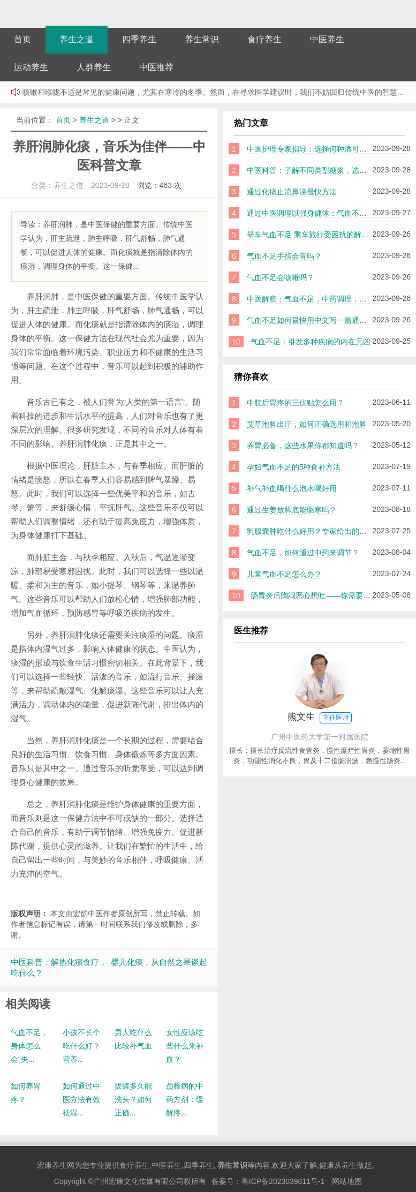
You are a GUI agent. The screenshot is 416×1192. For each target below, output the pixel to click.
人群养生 (94, 67)
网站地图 (347, 1181)
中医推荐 (156, 67)
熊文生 (320, 717)
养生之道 (76, 39)
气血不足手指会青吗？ (284, 256)
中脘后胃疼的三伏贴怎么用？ (295, 402)
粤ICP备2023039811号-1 (283, 1181)
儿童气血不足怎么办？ (284, 574)
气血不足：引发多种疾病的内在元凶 (310, 341)
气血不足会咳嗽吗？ (280, 277)
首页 (22, 39)
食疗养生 (264, 39)
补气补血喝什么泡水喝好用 (292, 488)
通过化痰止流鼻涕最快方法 (292, 191)
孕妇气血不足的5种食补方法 (294, 467)
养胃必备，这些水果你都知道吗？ (303, 445)
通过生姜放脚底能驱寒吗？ (292, 510)
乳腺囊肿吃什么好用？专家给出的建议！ (314, 531)
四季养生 (139, 39)
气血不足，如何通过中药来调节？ (303, 552)
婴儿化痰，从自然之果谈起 (159, 962)
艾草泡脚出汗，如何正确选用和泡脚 (307, 424)
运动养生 (31, 67)
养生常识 (202, 39)
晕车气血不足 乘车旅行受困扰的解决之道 (315, 234)
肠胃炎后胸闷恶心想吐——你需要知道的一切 (325, 595)
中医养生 (327, 39)
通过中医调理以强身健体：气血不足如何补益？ (325, 213)
